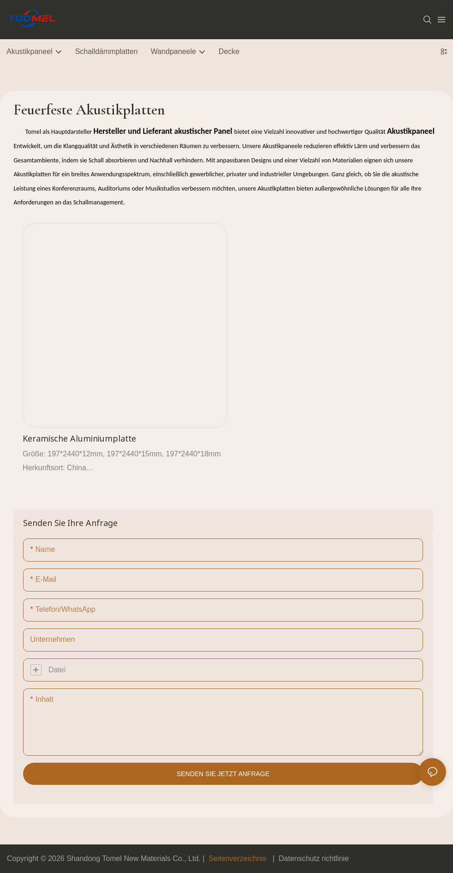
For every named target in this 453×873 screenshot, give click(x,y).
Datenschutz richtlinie (314, 858)
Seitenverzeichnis (237, 858)
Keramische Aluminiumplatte (79, 438)
